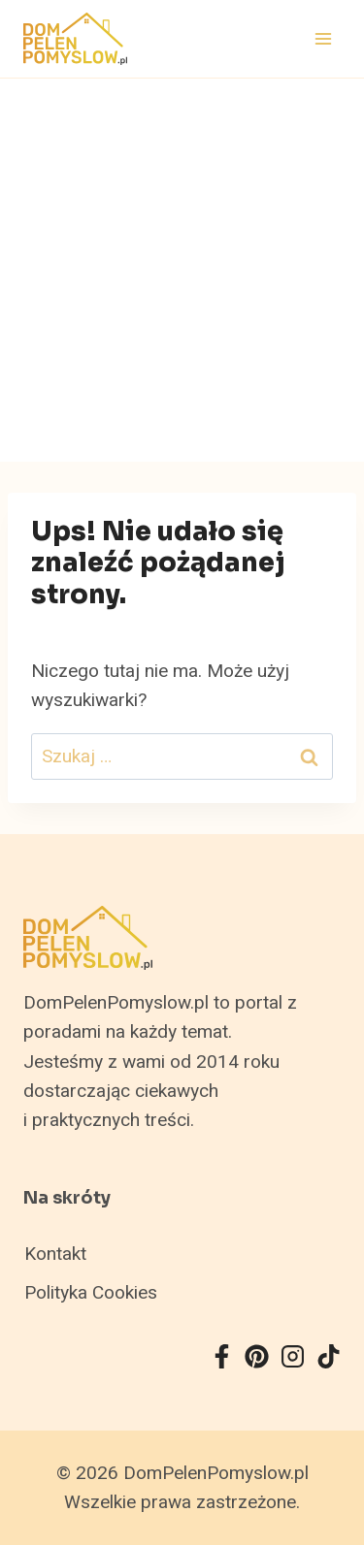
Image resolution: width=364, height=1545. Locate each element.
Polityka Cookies (90, 1292)
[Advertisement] (182, 270)
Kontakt (55, 1254)
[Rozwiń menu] (323, 38)
